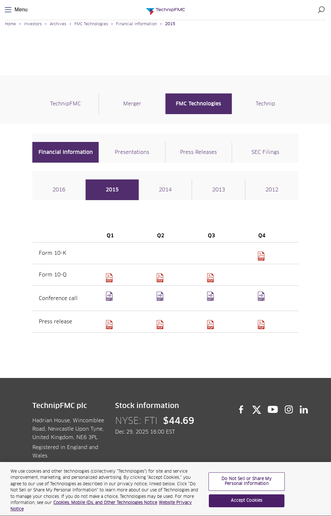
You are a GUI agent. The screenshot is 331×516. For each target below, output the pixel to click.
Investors (33, 24)
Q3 (211, 300)
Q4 (262, 300)
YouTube (273, 409)
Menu (9, 10)
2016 (58, 189)
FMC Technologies (91, 24)
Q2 (160, 300)
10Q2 (160, 277)
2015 (170, 24)
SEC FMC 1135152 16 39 (262, 256)
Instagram (289, 409)
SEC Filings (265, 152)
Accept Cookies (246, 503)
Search (321, 9)
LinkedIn (304, 409)
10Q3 (211, 277)
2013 (218, 189)
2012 (271, 189)
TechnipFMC (65, 103)
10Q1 (110, 277)
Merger (132, 103)
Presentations (132, 152)
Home (10, 24)
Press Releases (198, 152)
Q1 (110, 300)
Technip (265, 103)
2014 (165, 189)
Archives (58, 24)
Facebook (241, 409)
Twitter (256, 409)
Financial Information (136, 24)
